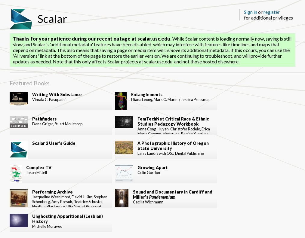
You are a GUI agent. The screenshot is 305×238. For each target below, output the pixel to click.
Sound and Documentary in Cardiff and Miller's (172, 194)
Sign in (250, 12)
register (271, 12)
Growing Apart (152, 167)
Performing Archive (52, 191)
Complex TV (38, 167)
